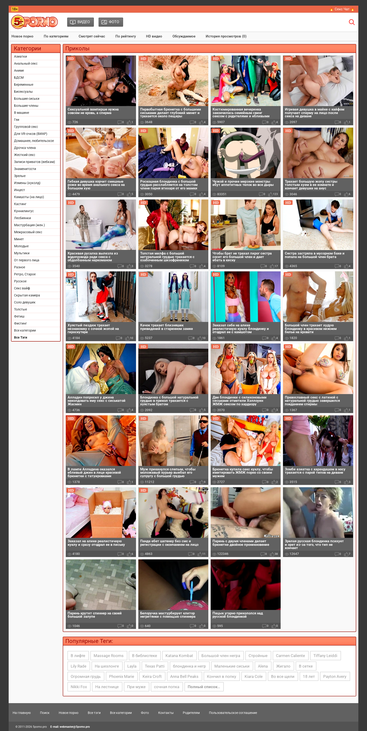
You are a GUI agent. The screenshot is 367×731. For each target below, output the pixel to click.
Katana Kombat (179, 655)
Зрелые (20, 176)
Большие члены (26, 105)
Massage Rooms (109, 655)
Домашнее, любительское (34, 141)
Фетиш (19, 316)
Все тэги (94, 713)
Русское (20, 281)
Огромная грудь (86, 676)
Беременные (23, 84)
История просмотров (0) (226, 36)
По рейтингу (125, 36)
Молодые (21, 246)
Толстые (20, 309)
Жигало (283, 666)
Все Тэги (20, 337)
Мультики (21, 253)
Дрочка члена (25, 148)
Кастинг (20, 204)
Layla (131, 666)
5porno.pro (40, 726)
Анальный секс (25, 63)
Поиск (45, 713)
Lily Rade (78, 666)
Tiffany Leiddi (325, 655)
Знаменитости (25, 169)
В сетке (306, 666)
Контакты (166, 713)
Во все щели (282, 676)
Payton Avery (334, 676)
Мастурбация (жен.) (29, 225)
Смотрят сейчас (92, 36)
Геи (16, 120)
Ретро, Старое (25, 274)
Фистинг (20, 323)
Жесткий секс (24, 155)
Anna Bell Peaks (184, 676)
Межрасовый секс (28, 232)
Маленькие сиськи (232, 666)
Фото (145, 713)
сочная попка (166, 686)
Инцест (19, 190)
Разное (19, 267)
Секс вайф (22, 288)
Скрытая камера (27, 295)
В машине (21, 112)
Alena (263, 666)
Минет (19, 239)
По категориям (56, 36)
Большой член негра (221, 655)
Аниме (19, 70)
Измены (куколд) (27, 183)
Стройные (258, 655)
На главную (22, 713)
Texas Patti (155, 666)
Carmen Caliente (290, 655)
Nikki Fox (79, 686)
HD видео (154, 36)
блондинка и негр (189, 666)
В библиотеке (144, 655)
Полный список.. (204, 686)
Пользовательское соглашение (233, 713)
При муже (136, 686)
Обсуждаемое (183, 36)
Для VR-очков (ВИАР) (30, 134)
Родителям (191, 713)
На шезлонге (107, 666)
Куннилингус (24, 211)
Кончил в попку (221, 676)
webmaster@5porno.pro (75, 726)
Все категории (25, 330)
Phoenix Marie (121, 676)
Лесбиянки (22, 218)
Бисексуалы (23, 91)
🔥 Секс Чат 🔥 (342, 9)
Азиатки (20, 56)
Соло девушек (25, 302)
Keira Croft (152, 676)
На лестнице (107, 686)
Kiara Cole (254, 676)
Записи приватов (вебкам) (34, 162)
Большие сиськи (26, 98)
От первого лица (26, 260)
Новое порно (22, 36)
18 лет (309, 676)
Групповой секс (26, 127)
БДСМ (19, 77)
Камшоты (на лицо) (29, 197)
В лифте (78, 655)
